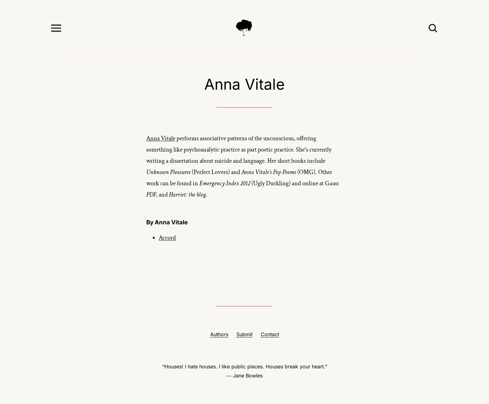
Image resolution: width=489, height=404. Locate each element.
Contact (270, 334)
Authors (219, 334)
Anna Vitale (160, 138)
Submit (244, 334)
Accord (167, 238)
